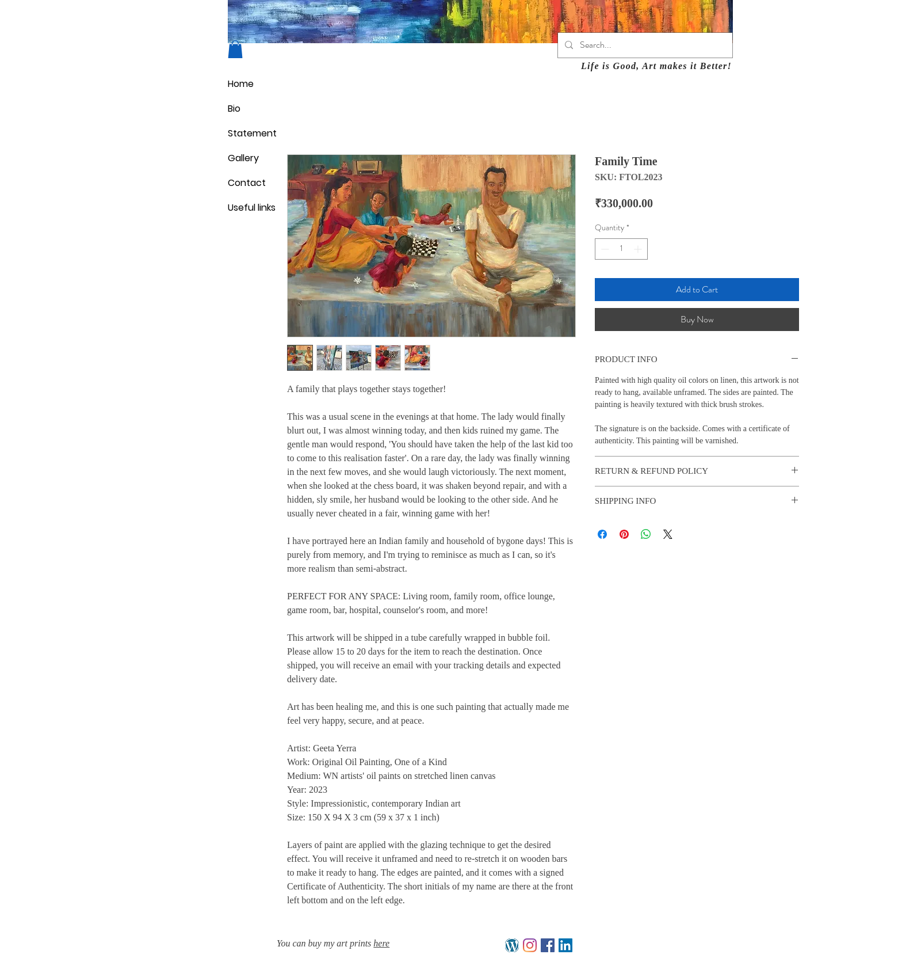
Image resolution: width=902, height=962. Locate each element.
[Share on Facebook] (602, 534)
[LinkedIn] (565, 945)
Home (241, 83)
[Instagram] (530, 945)
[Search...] (644, 45)
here (381, 943)
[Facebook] (548, 945)
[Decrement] (604, 249)
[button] (235, 49)
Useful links (252, 207)
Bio (234, 108)
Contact (247, 182)
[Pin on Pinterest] (624, 534)
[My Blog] (512, 945)
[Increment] (639, 249)
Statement (252, 133)
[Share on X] (668, 534)
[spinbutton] (621, 249)
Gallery (243, 158)
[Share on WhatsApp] (646, 534)
